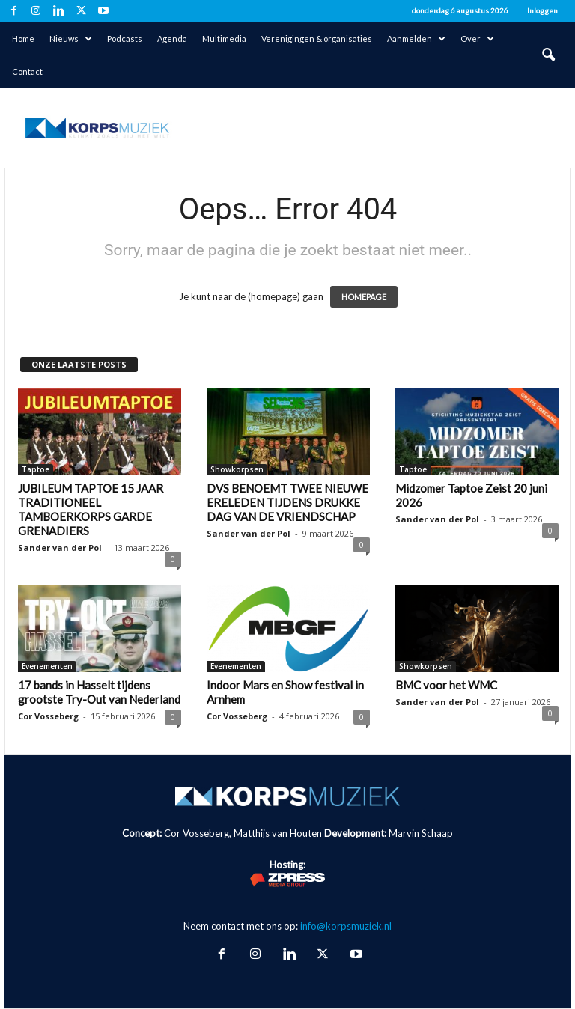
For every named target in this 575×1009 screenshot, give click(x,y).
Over (477, 38)
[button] (548, 55)
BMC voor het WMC (446, 685)
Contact (27, 71)
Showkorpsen (237, 469)
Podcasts (124, 38)
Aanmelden (416, 38)
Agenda (172, 38)
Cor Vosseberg (48, 716)
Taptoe (35, 469)
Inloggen (542, 10)
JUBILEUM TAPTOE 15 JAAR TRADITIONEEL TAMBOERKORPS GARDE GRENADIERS (90, 509)
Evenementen (47, 666)
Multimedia (224, 38)
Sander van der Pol (60, 547)
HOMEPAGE (363, 297)
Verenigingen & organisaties (316, 38)
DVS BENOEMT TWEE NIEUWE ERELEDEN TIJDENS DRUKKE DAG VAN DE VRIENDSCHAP (287, 502)
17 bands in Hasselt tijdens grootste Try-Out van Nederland (99, 692)
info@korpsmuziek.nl (346, 926)
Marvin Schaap (421, 833)
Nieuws (70, 38)
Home (23, 38)
